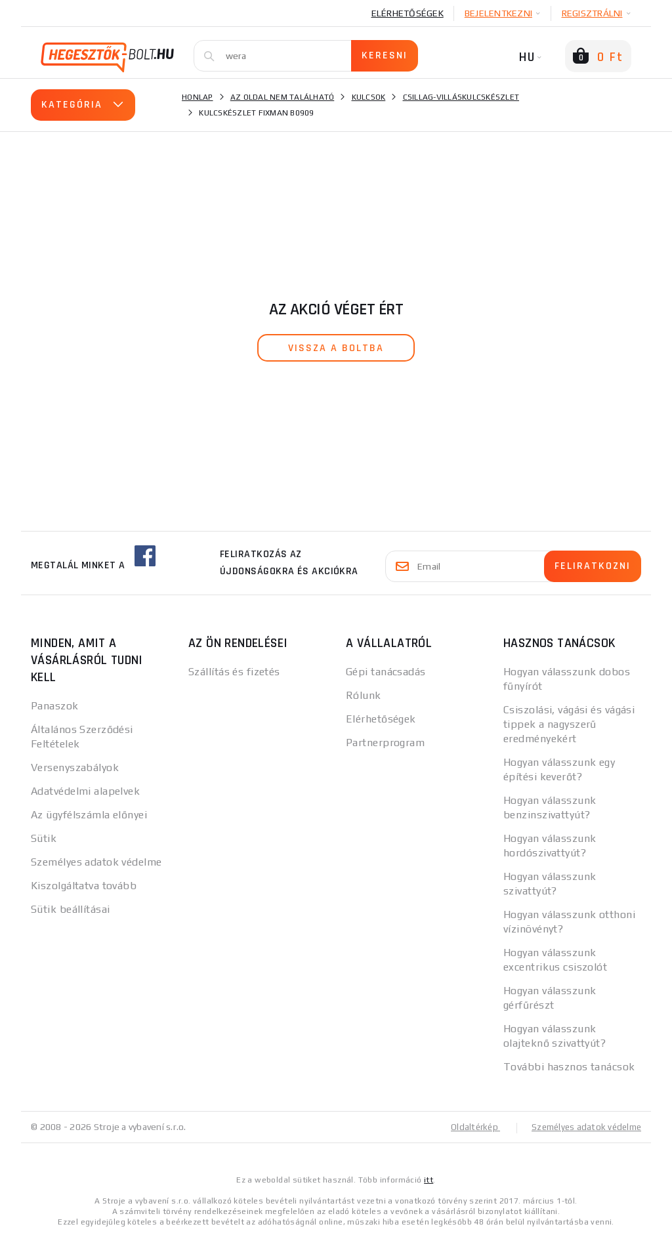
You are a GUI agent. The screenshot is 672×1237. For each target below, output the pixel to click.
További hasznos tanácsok (569, 1066)
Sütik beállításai (70, 909)
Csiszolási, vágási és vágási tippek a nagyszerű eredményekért (569, 724)
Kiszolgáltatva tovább (83, 885)
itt (428, 1179)
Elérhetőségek (407, 13)
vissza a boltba (336, 348)
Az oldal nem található (282, 97)
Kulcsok (369, 97)
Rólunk (363, 695)
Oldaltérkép (468, 1127)
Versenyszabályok (75, 767)
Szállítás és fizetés (234, 671)
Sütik (43, 838)
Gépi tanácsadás (386, 671)
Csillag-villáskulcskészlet (461, 97)
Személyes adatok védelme (96, 862)
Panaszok (55, 706)
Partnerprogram (385, 742)
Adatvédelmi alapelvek (85, 791)
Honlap (197, 97)
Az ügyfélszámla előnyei (89, 814)
